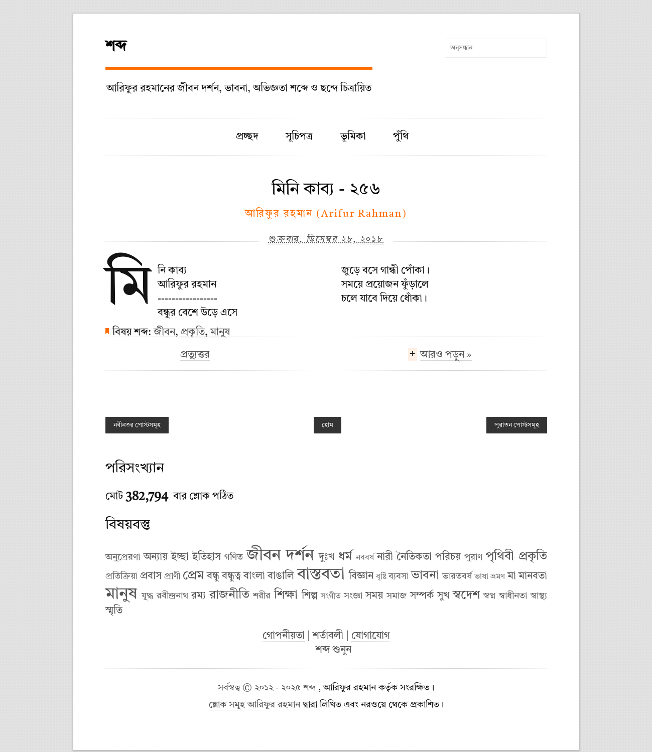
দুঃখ (326, 557)
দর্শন (300, 556)
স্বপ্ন (489, 595)
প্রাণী (172, 576)
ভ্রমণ (497, 577)
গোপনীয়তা (284, 636)
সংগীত (331, 596)
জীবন (164, 333)
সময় (374, 596)
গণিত (233, 557)
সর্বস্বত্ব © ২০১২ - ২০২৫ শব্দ (268, 688)
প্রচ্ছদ (247, 137)
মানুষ (220, 333)
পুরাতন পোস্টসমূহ (516, 425)
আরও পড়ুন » (446, 356)
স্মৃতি (113, 611)
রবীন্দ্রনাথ (172, 595)
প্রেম (193, 576)
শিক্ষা (286, 595)
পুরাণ (473, 557)
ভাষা (481, 577)
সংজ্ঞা (353, 595)
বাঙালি (281, 576)
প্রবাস (151, 576)
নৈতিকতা (414, 557)
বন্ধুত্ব (231, 576)
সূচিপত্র (299, 137)
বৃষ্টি (381, 577)
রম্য (198, 596)
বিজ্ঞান (361, 576)
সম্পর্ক (422, 596)
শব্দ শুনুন (333, 650)
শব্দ (115, 46)
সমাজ (396, 595)
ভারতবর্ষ (457, 576)
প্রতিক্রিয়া (121, 576)
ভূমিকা (353, 137)
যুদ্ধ (147, 595)
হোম (327, 425)
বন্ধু (213, 576)
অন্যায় (156, 557)
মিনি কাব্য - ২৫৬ (326, 189)
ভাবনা (425, 576)
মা (511, 576)
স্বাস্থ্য (539, 595)
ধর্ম (345, 557)
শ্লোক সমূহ (227, 705)
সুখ (443, 596)
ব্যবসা (398, 576)
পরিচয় (448, 557)
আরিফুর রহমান (273, 705)
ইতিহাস (206, 557)
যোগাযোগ (370, 636)
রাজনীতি (229, 595)
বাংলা (254, 576)
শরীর (262, 595)
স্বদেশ (466, 595)
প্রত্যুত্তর (195, 355)
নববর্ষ (365, 558)
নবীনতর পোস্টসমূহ (137, 425)
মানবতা (532, 576)
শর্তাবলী (328, 636)
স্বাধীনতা (513, 595)
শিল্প (310, 596)
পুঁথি (401, 137)
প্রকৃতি (193, 333)
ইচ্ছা (180, 557)
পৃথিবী (500, 557)
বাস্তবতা (321, 575)
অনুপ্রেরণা (122, 557)
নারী (385, 557)
